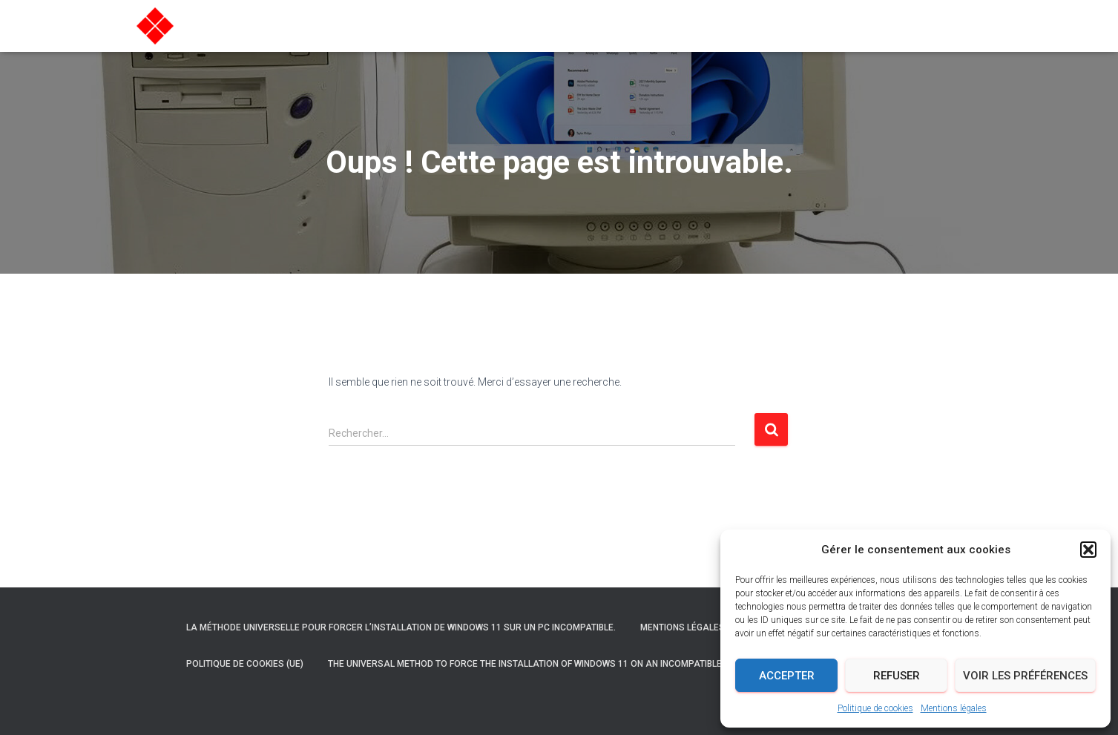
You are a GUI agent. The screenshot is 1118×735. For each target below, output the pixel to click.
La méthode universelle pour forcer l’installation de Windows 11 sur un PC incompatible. (401, 627)
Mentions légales (954, 708)
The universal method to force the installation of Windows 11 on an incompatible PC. (533, 664)
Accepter (787, 675)
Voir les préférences (1025, 675)
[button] (1088, 549)
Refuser (896, 675)
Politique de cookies (875, 708)
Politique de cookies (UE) (244, 664)
